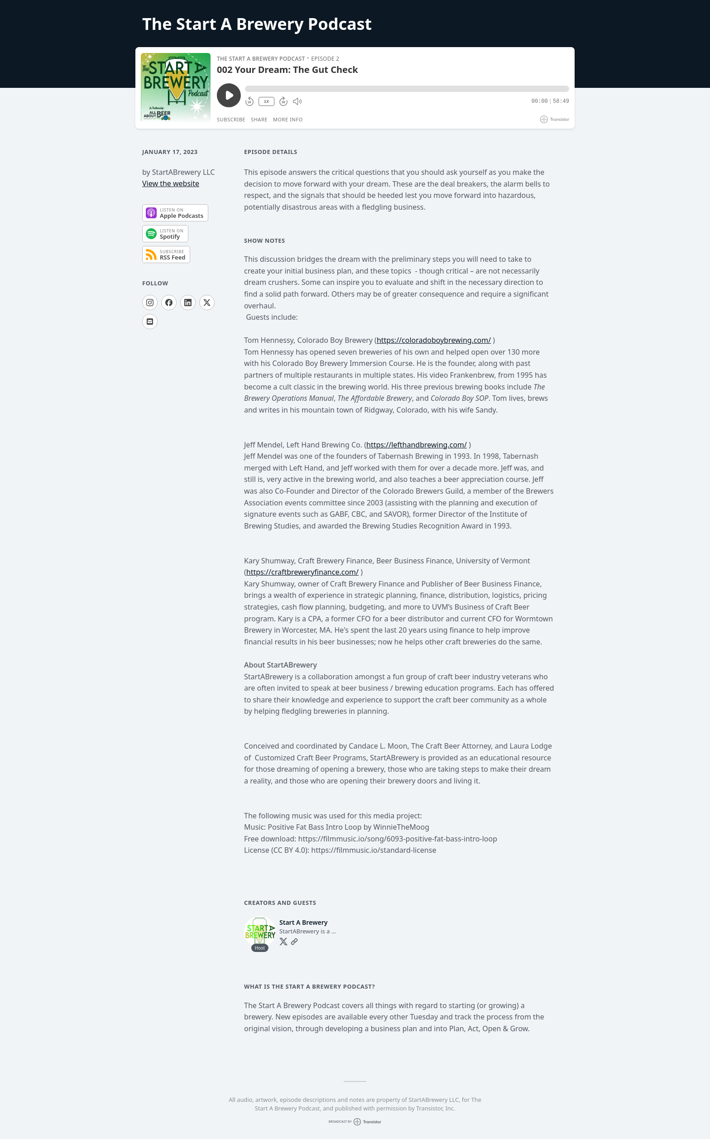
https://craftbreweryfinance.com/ (302, 572)
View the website (170, 183)
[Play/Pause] (176, 88)
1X (266, 101)
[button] (407, 89)
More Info (288, 119)
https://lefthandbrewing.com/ (416, 445)
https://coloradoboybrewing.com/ (434, 340)
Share (259, 119)
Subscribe (231, 119)
